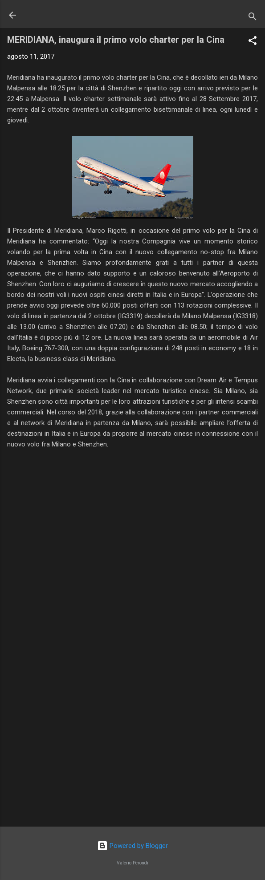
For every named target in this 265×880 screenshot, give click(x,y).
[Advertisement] (132, 750)
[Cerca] (252, 18)
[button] (252, 42)
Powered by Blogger (132, 846)
